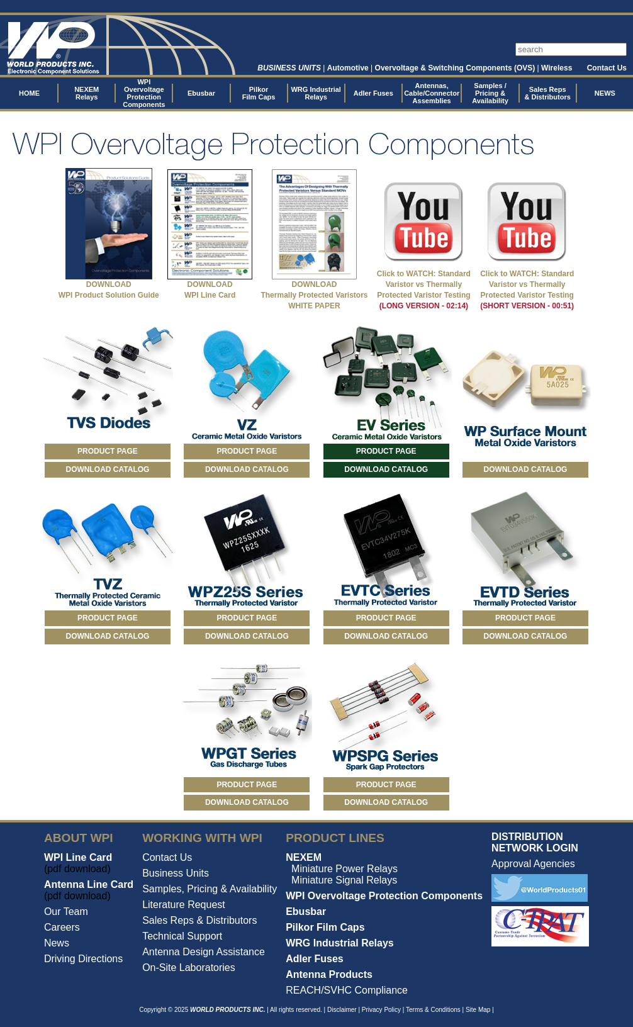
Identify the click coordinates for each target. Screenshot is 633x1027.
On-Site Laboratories (188, 967)
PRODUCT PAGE (107, 451)
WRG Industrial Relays (315, 93)
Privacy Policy (381, 1009)
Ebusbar (201, 93)
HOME (29, 93)
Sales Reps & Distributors (548, 93)
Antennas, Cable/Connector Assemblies (431, 93)
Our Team (66, 911)
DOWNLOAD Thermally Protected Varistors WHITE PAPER (313, 295)
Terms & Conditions (433, 1009)
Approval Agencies (533, 863)
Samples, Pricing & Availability (209, 889)
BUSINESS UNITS (289, 68)
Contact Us (607, 68)
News (56, 943)
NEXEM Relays (86, 93)
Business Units (175, 873)
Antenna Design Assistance (203, 951)
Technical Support (182, 936)
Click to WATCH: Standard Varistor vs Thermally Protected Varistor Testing (424, 284)
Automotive (348, 68)
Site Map (478, 1009)
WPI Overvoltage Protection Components (144, 93)
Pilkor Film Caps (259, 93)
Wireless (556, 68)
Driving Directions (83, 958)
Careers (62, 927)
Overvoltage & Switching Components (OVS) (455, 68)
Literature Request (183, 904)
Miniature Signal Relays (344, 880)
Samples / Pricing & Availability (490, 93)
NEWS (605, 93)
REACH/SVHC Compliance (347, 990)
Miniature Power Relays (344, 868)
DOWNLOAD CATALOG (108, 469)
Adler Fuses (373, 93)
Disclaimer (342, 1009)
